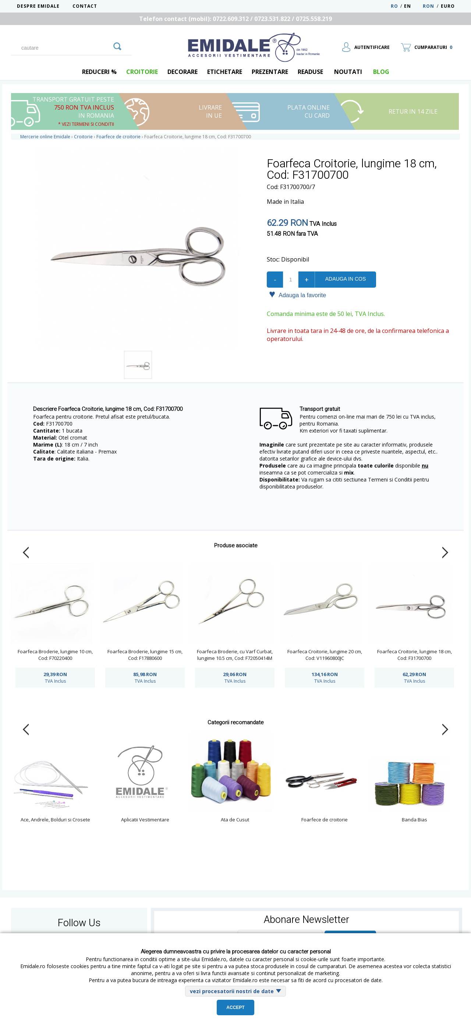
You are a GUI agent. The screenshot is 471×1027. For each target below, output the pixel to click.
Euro (448, 6)
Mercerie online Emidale (45, 137)
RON (428, 6)
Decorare (182, 72)
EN (412, 6)
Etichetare (224, 72)
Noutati (348, 72)
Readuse (310, 72)
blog (381, 72)
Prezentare (270, 72)
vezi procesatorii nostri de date (232, 991)
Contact (84, 6)
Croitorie (142, 72)
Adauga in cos (345, 279)
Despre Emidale (38, 6)
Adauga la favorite (297, 294)
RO (394, 6)
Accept (235, 1007)
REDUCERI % (99, 72)
